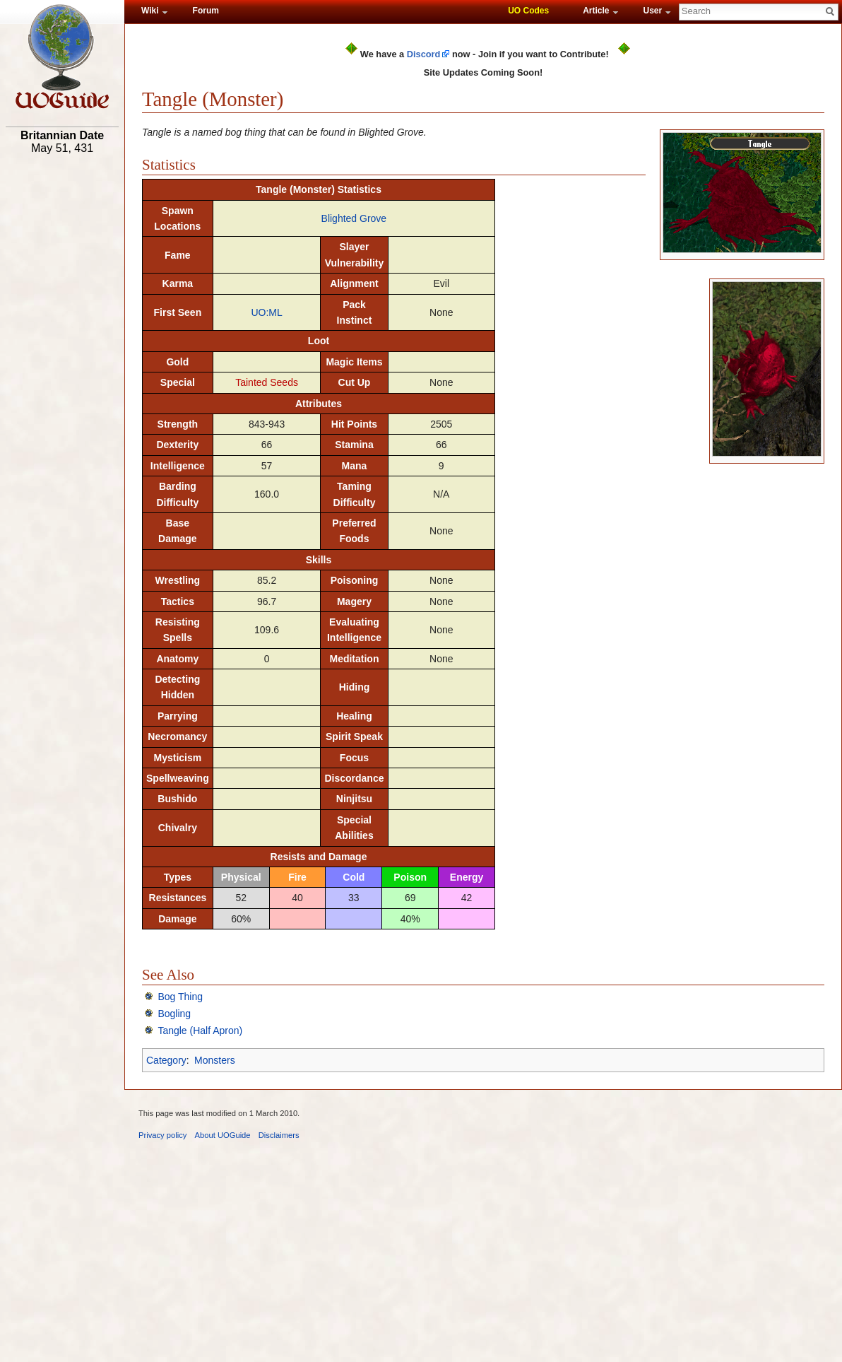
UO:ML (266, 312)
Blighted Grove (354, 218)
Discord (424, 54)
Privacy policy (162, 1135)
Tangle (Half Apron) (200, 1030)
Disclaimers (279, 1135)
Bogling (174, 1013)
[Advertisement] (62, 380)
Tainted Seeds (266, 382)
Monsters (214, 1060)
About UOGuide (223, 1135)
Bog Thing (180, 996)
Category (166, 1060)
